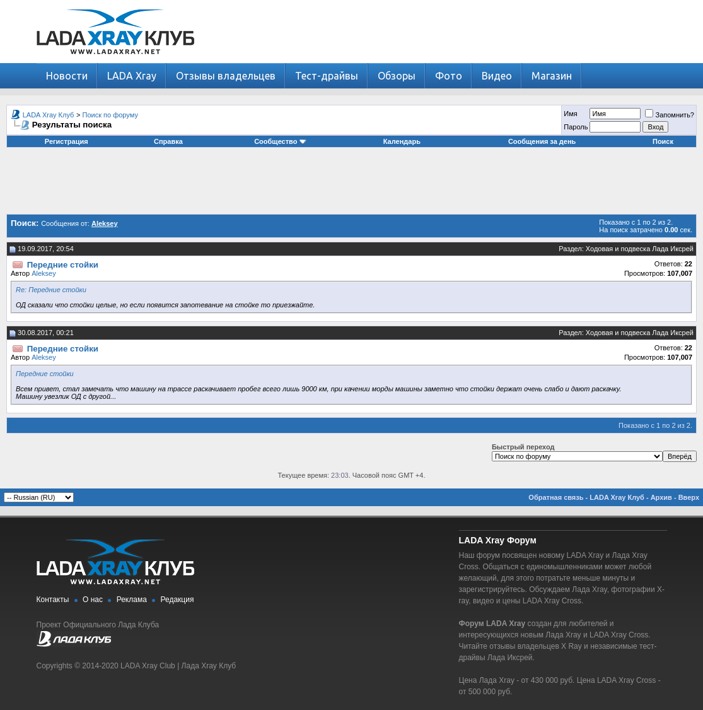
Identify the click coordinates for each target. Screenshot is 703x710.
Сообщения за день (542, 141)
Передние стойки (45, 373)
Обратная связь (555, 497)
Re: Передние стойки (51, 289)
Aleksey (44, 273)
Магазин (552, 75)
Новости (67, 75)
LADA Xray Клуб (48, 115)
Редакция (177, 599)
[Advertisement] (351, 185)
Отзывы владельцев (226, 75)
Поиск (663, 141)
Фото (448, 75)
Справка (168, 141)
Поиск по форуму (110, 115)
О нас (93, 599)
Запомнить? (669, 115)
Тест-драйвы (326, 75)
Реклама (132, 599)
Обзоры (396, 75)
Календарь (402, 141)
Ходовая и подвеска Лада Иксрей (640, 248)
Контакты (53, 599)
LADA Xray (131, 75)
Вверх (688, 497)
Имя (570, 113)
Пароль (576, 127)
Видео (497, 75)
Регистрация (66, 141)
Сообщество (280, 141)
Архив (661, 497)
